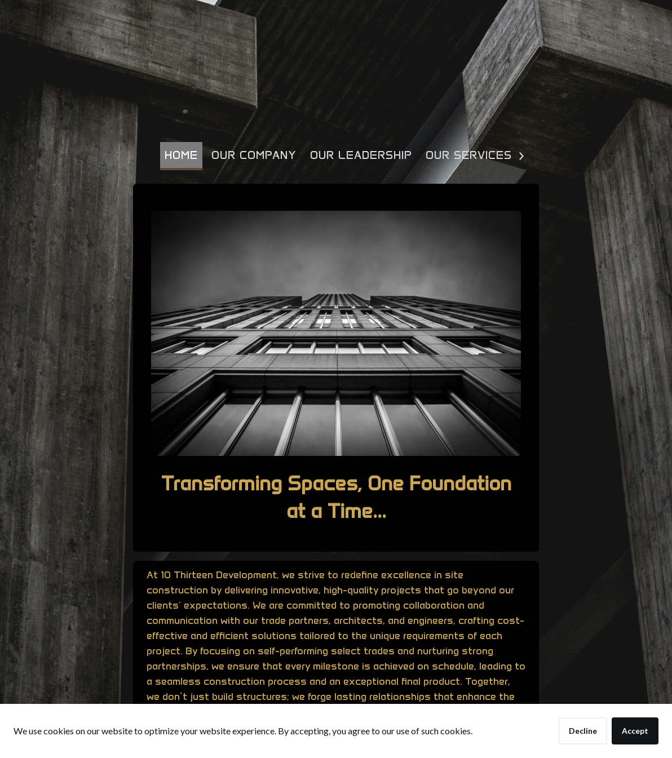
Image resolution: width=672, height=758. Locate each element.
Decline (583, 730)
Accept (635, 730)
